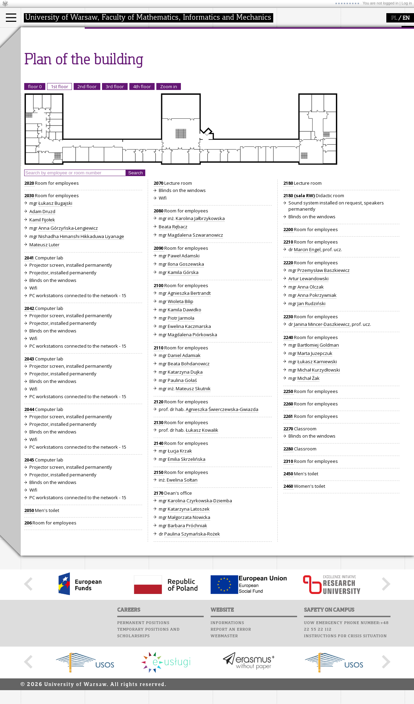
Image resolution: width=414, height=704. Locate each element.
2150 (159, 536)
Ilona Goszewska (186, 328)
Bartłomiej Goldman (318, 409)
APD (255, 31)
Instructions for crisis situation (345, 700)
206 (28, 587)
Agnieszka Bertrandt (189, 357)
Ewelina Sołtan (182, 544)
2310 (288, 525)
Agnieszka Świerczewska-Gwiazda (222, 473)
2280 (288, 513)
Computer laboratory (241, 44)
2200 (288, 293)
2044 (29, 473)
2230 (288, 380)
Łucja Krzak (180, 515)
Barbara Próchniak (187, 589)
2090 (159, 312)
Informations (227, 687)
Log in (407, 3)
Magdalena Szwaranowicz (195, 299)
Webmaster (224, 700)
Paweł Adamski (184, 320)
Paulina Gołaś (182, 444)
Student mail (230, 51)
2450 (288, 537)
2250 (288, 455)
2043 (29, 423)
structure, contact (111, 54)
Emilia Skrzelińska (186, 523)
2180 (288, 247)
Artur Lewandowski (308, 342)
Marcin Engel (307, 313)
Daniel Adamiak (184, 419)
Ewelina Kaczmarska (189, 390)
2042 (29, 372)
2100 (159, 349)
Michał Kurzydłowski (318, 434)
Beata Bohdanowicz (189, 427)
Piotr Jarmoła (181, 382)
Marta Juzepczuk (314, 417)
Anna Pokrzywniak (317, 359)
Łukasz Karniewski (317, 425)
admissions (41, 73)
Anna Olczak (310, 351)
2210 (288, 306)
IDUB (162, 79)
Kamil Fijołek (42, 284)
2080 (159, 275)
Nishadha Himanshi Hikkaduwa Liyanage (81, 300)
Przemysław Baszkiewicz (323, 334)
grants (164, 66)
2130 (159, 486)
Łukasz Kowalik (202, 494)
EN (406, 18)
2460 (288, 550)
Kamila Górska (183, 336)
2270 (288, 493)
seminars (167, 54)
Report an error (231, 694)
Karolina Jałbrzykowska (200, 282)
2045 (29, 524)
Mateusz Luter (44, 308)
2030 (29, 259)
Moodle (223, 38)
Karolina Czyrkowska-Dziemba (200, 564)
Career (222, 64)
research (166, 34)
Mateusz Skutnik (193, 452)
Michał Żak (308, 442)
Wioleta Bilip (180, 365)
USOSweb (224, 31)
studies (36, 34)
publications (170, 60)
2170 (159, 557)
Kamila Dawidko (184, 374)
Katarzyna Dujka (185, 436)
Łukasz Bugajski (55, 267)
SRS (243, 31)
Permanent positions (143, 687)
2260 (288, 468)
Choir (220, 70)
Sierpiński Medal (174, 73)
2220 (288, 326)
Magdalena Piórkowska (192, 398)
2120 (159, 466)
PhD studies (42, 60)
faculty (99, 34)
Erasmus (38, 66)
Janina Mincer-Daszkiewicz (322, 388)
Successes (226, 77)
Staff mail (227, 57)
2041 (29, 322)
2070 (159, 247)
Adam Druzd (42, 275)
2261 (288, 480)
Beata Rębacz (173, 290)
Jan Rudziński (311, 367)
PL (394, 18)
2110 (159, 412)
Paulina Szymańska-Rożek (192, 598)
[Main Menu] (11, 17)
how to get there (110, 48)
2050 (29, 574)
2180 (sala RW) (299, 259)
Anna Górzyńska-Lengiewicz (68, 292)
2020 (29, 247)
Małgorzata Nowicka (189, 581)
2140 (159, 507)
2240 (288, 401)
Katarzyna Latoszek (189, 573)
